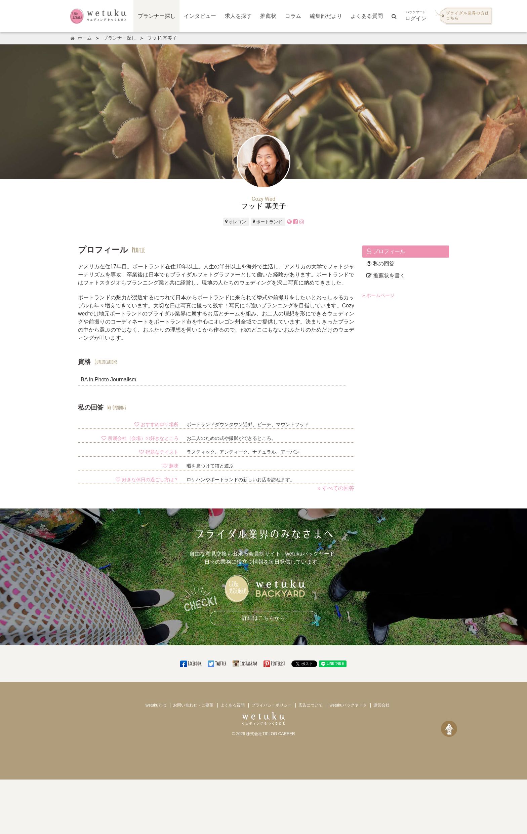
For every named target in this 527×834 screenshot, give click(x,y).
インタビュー (200, 16)
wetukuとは (156, 705)
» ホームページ (378, 295)
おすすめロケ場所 (156, 424)
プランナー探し (156, 16)
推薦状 (268, 16)
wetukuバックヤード (348, 705)
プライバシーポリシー (271, 705)
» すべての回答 (336, 488)
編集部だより (326, 16)
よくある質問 (367, 16)
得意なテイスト (158, 452)
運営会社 (381, 705)
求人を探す (238, 16)
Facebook (191, 663)
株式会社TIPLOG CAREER (270, 733)
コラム (293, 16)
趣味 (170, 465)
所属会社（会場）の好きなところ (139, 438)
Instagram (245, 663)
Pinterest (275, 663)
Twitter (217, 663)
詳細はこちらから (263, 618)
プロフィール (385, 251)
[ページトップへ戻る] (449, 729)
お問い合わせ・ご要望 (193, 705)
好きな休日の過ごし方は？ (146, 479)
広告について (310, 705)
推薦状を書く (385, 275)
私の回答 (380, 263)
